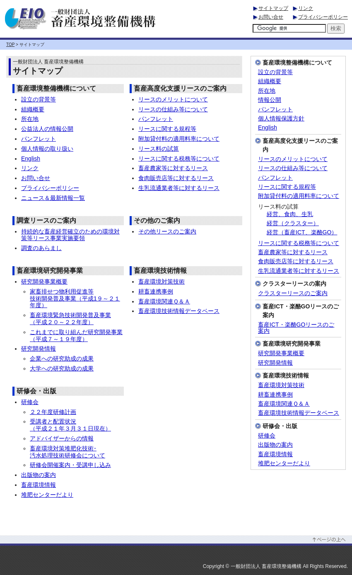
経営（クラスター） (293, 223)
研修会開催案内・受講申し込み (70, 465)
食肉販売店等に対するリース (176, 178)
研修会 (30, 402)
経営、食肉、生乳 (290, 214)
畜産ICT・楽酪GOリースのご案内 (296, 328)
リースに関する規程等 (167, 128)
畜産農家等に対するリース (173, 168)
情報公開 (269, 100)
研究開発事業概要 (44, 281)
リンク (305, 8)
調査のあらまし (41, 248)
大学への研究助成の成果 (62, 368)
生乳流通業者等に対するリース (178, 188)
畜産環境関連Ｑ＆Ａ (164, 301)
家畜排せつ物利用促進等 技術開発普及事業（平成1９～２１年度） (75, 298)
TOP (10, 44)
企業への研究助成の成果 (62, 358)
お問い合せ (270, 17)
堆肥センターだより (47, 494)
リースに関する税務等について (178, 158)
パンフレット (38, 138)
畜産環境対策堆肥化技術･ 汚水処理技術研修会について (67, 452)
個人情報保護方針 (281, 118)
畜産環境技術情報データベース (178, 311)
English (30, 158)
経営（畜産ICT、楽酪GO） (302, 232)
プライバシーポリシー (323, 17)
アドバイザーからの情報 (62, 438)
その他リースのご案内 (167, 231)
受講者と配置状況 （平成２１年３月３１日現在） (70, 425)
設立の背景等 (38, 99)
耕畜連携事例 (155, 291)
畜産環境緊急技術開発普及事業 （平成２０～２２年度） (70, 318)
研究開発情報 (38, 348)
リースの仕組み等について (173, 109)
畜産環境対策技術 (161, 281)
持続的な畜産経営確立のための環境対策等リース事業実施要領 (70, 235)
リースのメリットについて (173, 99)
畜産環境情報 (38, 484)
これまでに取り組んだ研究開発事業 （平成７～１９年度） (76, 335)
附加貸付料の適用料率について (178, 138)
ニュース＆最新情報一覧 (53, 198)
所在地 (30, 118)
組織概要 (32, 109)
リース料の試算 (158, 148)
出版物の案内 (38, 475)
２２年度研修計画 (53, 412)
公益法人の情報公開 (47, 128)
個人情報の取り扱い (47, 148)
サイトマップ (273, 8)
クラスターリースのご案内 (293, 293)
